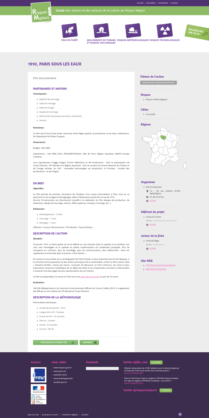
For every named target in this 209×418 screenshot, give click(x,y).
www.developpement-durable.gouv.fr (63, 380)
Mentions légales (70, 414)
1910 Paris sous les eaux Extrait (160, 265)
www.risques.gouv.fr (63, 367)
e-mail (153, 200)
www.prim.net (60, 371)
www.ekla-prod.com (89, 276)
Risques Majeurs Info (41, 11)
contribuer (163, 2)
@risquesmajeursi (145, 390)
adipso (180, 414)
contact (174, 2)
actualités (150, 2)
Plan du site (33, 414)
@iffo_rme (140, 362)
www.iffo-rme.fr (60, 375)
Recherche (195, 33)
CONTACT (84, 414)
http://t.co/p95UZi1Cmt (133, 383)
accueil (140, 2)
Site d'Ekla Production (156, 269)
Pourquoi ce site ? (50, 414)
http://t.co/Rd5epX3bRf (133, 373)
